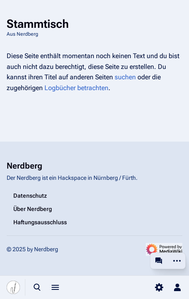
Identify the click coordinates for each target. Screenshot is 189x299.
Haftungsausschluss (40, 222)
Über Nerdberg (32, 209)
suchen (125, 77)
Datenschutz (30, 195)
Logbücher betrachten (76, 88)
